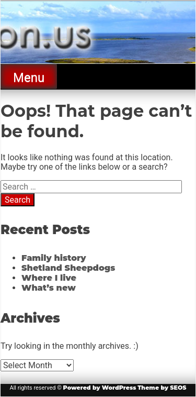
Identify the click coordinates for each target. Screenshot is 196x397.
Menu (28, 77)
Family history (53, 258)
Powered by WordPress (99, 387)
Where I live (48, 278)
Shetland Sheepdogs (68, 268)
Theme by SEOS (161, 387)
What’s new (48, 288)
